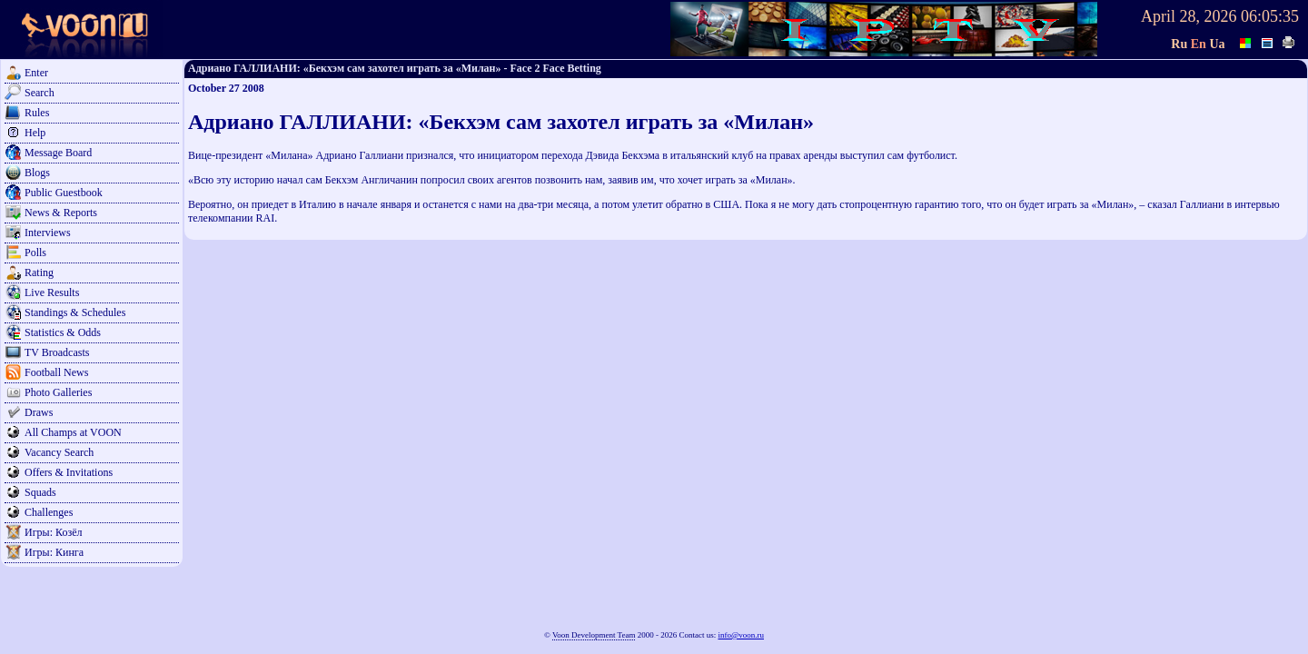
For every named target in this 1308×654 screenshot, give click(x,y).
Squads (40, 492)
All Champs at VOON (73, 432)
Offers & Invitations (69, 472)
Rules (37, 112)
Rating (39, 272)
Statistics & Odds (63, 332)
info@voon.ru (741, 634)
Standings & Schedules (75, 312)
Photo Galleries (58, 392)
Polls (35, 252)
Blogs (37, 172)
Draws (39, 412)
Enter (36, 72)
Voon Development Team (594, 634)
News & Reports (61, 212)
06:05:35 (1270, 16)
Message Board (58, 152)
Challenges (49, 512)
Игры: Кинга (54, 552)
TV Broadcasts (57, 352)
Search (39, 92)
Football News (56, 372)
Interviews (48, 232)
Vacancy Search (59, 452)
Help (35, 132)
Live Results (52, 292)
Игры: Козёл (53, 532)
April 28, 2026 (1189, 16)
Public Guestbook (64, 192)
